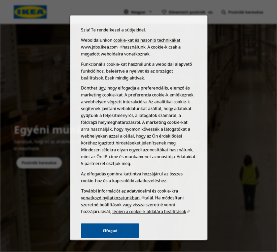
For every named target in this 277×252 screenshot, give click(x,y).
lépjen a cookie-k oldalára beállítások (148, 218)
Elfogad (111, 236)
